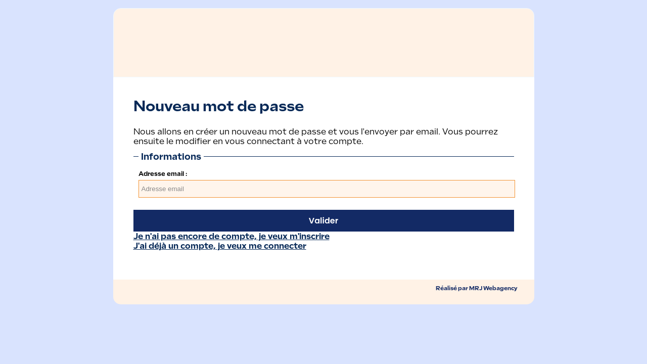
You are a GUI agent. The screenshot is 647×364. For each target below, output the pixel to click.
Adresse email (161, 173)
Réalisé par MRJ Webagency (477, 288)
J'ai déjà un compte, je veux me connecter (219, 246)
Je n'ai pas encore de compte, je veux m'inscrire (231, 236)
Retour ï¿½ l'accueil (179, 36)
